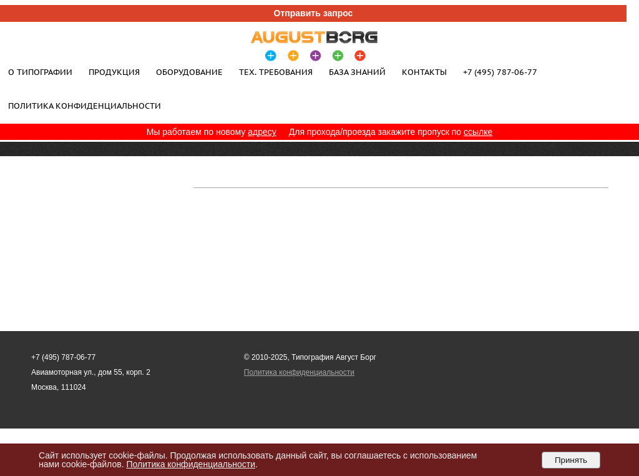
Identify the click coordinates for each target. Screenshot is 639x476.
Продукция (114, 72)
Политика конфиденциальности (84, 106)
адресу (262, 132)
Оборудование (189, 72)
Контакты (424, 72)
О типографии (40, 72)
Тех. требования (276, 72)
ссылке (478, 132)
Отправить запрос (313, 13)
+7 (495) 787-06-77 (500, 72)
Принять (571, 460)
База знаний (357, 72)
